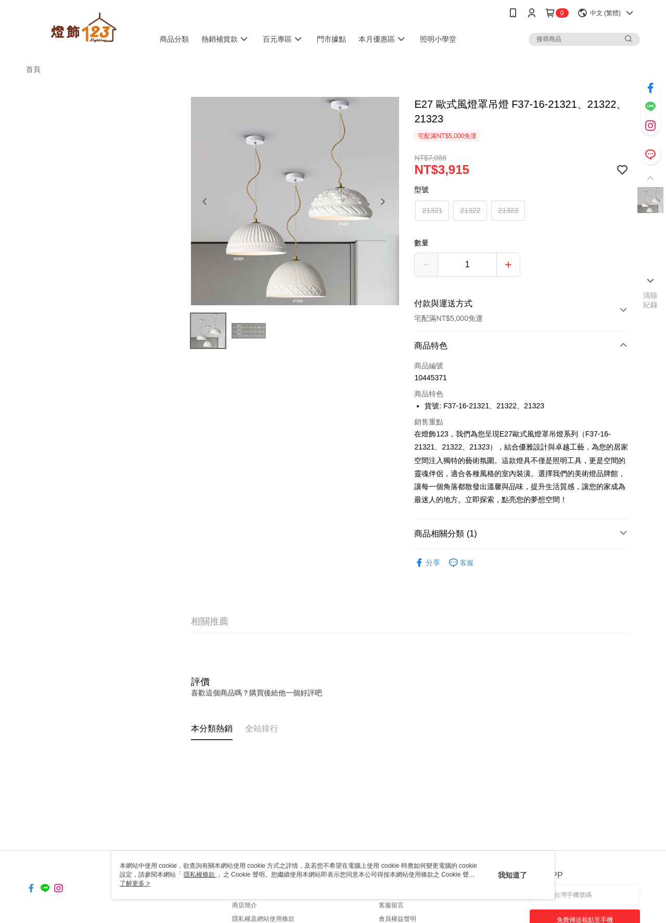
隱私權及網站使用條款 (263, 918)
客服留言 (391, 905)
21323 (508, 210)
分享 (427, 562)
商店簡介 (244, 905)
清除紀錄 (650, 300)
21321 (432, 210)
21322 (470, 210)
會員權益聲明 (397, 918)
